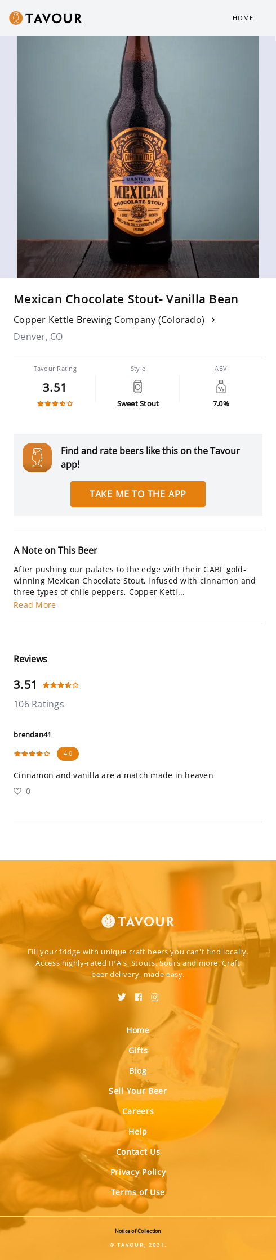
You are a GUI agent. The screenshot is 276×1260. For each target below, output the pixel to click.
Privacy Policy (138, 1172)
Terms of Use (138, 1192)
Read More (35, 604)
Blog (138, 1070)
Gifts (138, 1050)
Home (243, 18)
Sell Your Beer (138, 1091)
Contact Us (138, 1151)
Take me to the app (138, 494)
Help (138, 1131)
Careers (138, 1111)
